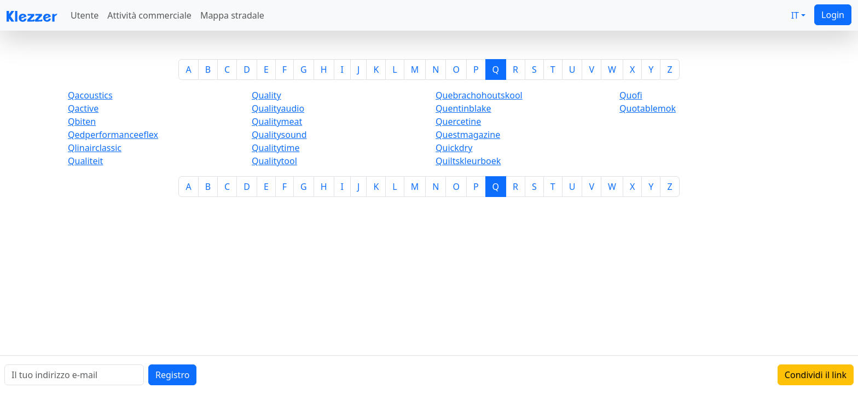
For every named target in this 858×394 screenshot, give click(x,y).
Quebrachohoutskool (479, 95)
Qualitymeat (277, 121)
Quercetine (458, 121)
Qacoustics (90, 95)
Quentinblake (463, 108)
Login (832, 15)
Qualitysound (279, 135)
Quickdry (454, 148)
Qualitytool (274, 161)
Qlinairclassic (94, 148)
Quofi (630, 95)
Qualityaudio (278, 108)
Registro (172, 375)
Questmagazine (468, 135)
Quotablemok (647, 108)
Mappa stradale (232, 15)
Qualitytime (275, 148)
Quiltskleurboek (468, 161)
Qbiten (82, 121)
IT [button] (795, 15)
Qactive (83, 108)
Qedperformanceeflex (113, 135)
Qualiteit (85, 161)
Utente (84, 15)
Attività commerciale (149, 15)
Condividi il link (816, 375)
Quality (266, 95)
